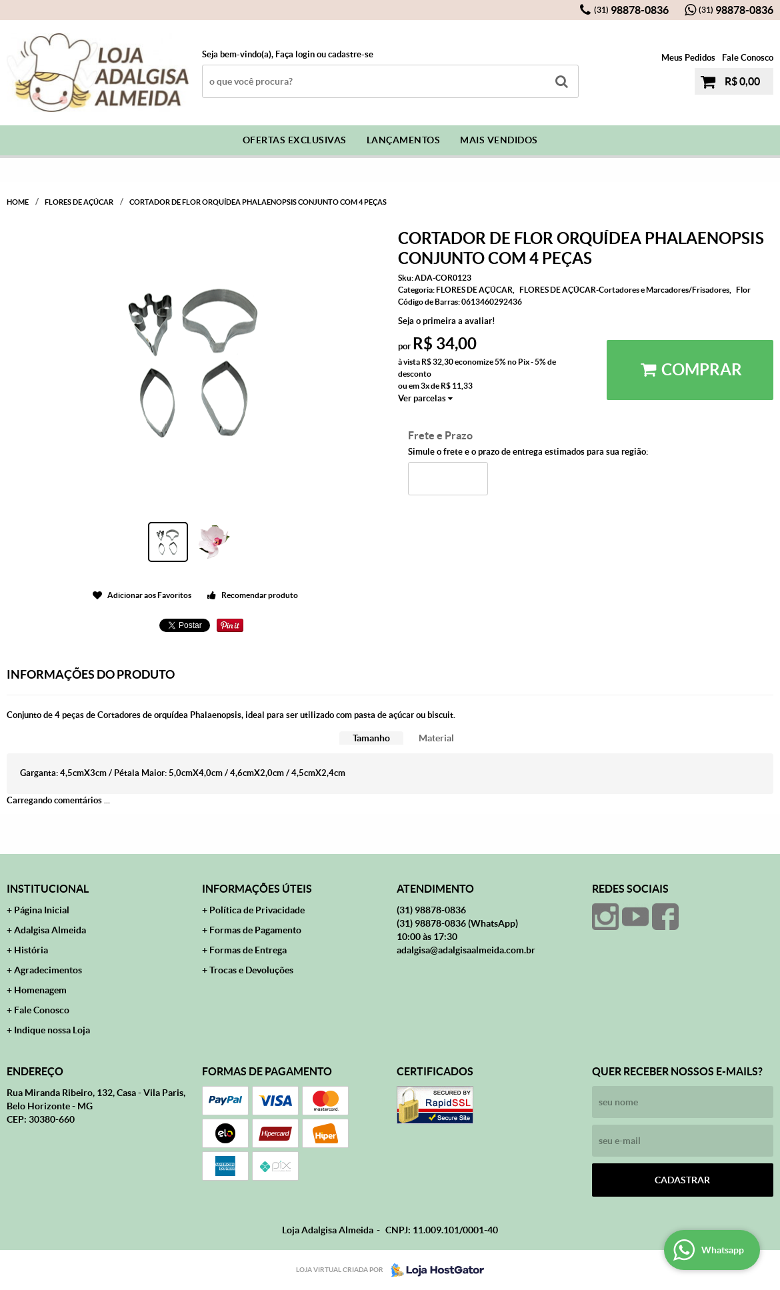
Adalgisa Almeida (50, 930)
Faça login (295, 54)
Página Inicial (41, 910)
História (31, 950)
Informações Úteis (257, 889)
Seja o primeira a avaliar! (446, 321)
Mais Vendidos (499, 140)
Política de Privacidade (257, 910)
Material (436, 738)
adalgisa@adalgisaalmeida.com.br (466, 950)
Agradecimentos (48, 970)
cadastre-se (350, 54)
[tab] (371, 738)
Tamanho (371, 738)
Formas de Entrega (248, 950)
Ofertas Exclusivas (295, 140)
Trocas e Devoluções (251, 970)
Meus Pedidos (688, 58)
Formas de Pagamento (255, 930)
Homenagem (40, 990)
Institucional (48, 889)
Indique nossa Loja (52, 1030)
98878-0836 (631, 10)
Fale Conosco (747, 58)
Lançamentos (404, 140)
